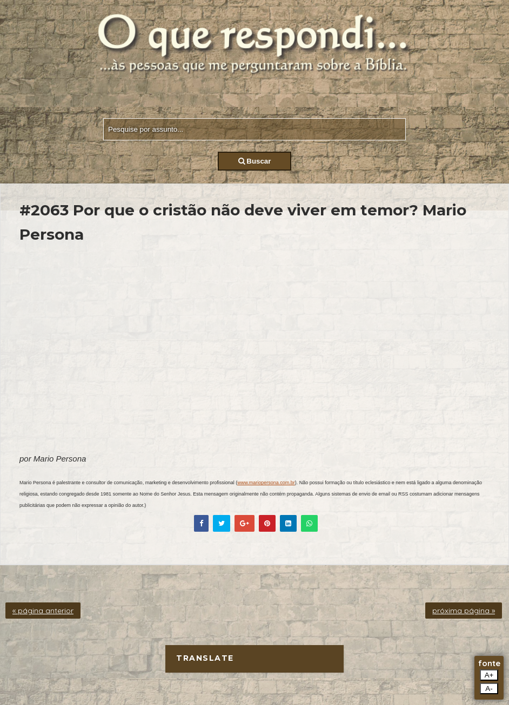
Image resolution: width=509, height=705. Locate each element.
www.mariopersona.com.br (266, 482)
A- (488, 688)
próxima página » (463, 610)
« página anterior (42, 610)
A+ (489, 675)
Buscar (254, 161)
